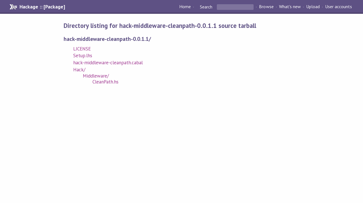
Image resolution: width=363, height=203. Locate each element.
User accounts (338, 7)
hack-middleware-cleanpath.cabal (108, 62)
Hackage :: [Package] (42, 6)
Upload (313, 7)
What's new (290, 7)
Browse (266, 7)
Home (185, 7)
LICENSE (82, 49)
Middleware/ (96, 76)
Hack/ (79, 70)
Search (206, 7)
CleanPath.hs (105, 82)
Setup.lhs (82, 55)
